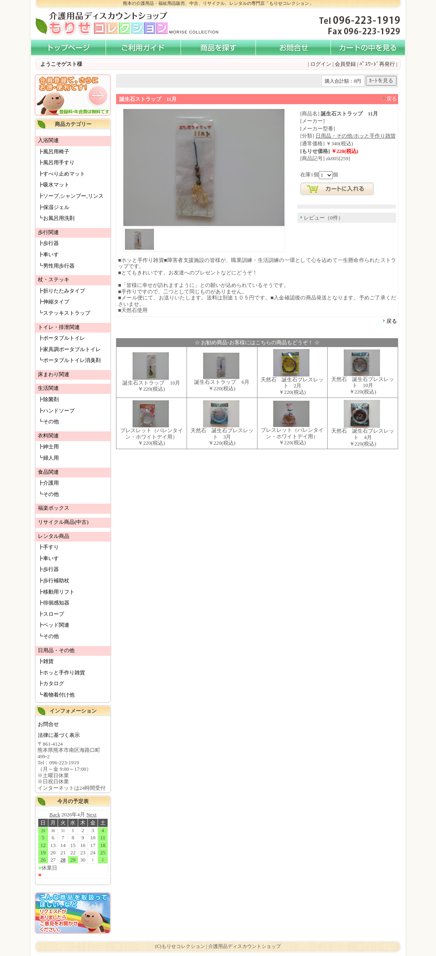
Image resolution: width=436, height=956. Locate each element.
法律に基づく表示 (59, 735)
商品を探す (218, 48)
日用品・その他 (56, 650)
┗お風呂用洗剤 (56, 218)
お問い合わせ (292, 48)
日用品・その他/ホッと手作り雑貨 (356, 136)
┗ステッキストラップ (64, 313)
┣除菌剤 (48, 399)
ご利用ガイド (143, 48)
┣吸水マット (53, 185)
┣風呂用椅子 (53, 152)
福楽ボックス (53, 508)
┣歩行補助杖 (53, 580)
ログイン (320, 64)
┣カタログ (51, 683)
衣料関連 (48, 436)
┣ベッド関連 (53, 625)
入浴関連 (48, 140)
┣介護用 (48, 483)
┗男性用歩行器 (56, 266)
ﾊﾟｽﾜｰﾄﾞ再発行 (377, 64)
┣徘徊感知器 (53, 603)
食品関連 (48, 472)
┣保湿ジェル (53, 207)
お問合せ (48, 724)
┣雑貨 (46, 661)
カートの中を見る (367, 48)
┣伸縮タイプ (53, 302)
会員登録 (345, 64)
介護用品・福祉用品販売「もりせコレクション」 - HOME (68, 48)
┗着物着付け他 (56, 695)
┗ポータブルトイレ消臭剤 (69, 360)
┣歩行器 (48, 243)
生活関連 (48, 388)
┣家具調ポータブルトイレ (69, 349)
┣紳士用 (48, 446)
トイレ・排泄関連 (59, 327)
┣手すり (48, 547)
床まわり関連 (53, 374)
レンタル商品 (53, 536)
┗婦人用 (48, 458)
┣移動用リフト (56, 592)
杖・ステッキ (53, 279)
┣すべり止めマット (61, 174)
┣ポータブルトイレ (61, 338)
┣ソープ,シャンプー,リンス (71, 196)
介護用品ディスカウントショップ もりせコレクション (101, 23)
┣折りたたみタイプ (61, 291)
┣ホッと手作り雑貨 (61, 672)
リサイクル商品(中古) (63, 522)
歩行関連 (48, 232)
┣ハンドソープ (56, 411)
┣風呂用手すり (56, 162)
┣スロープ (51, 614)
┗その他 (48, 421)
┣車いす (48, 254)
